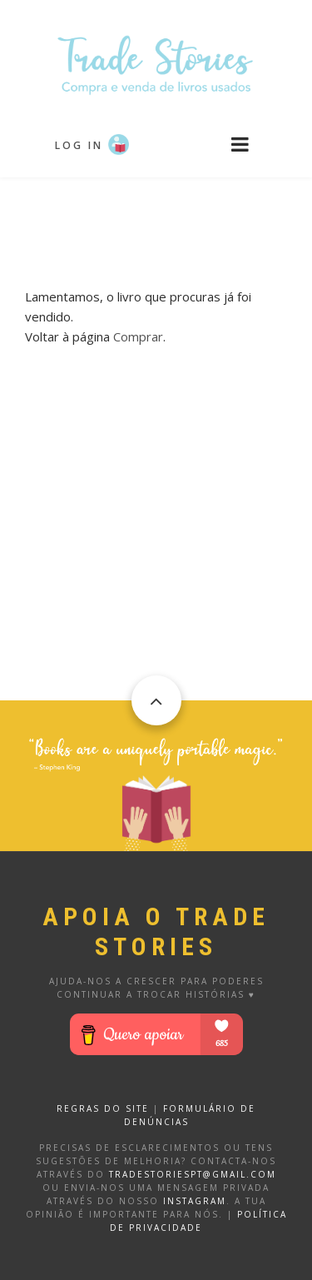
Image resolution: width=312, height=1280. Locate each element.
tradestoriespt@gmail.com (192, 1174)
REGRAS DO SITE (103, 1108)
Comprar (138, 336)
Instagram (194, 1201)
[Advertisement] (156, 219)
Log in (79, 145)
